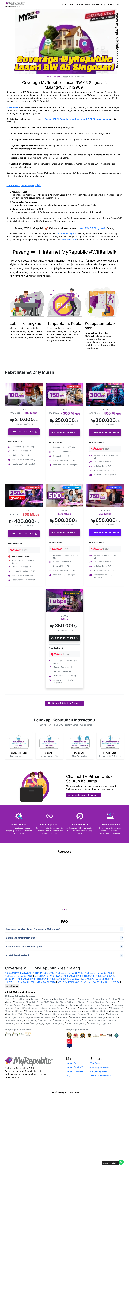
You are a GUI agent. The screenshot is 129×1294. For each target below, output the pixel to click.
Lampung (84, 1008)
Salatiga (102, 1017)
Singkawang (31, 1020)
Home (63, 4)
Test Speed (95, 1063)
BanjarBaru (58, 999)
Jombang (107, 1005)
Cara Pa (11, 185)
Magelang (104, 1008)
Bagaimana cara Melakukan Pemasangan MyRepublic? (64, 929)
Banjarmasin (72, 999)
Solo (50, 1020)
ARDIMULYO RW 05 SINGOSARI (65, 979)
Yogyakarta (105, 1023)
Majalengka (116, 1008)
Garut (25, 1005)
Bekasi (103, 999)
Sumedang (100, 1020)
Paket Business (92, 4)
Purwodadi (50, 1017)
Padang (105, 1011)
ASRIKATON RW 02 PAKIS (43, 982)
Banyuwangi (85, 999)
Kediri (19, 1008)
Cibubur (72, 1002)
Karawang (118, 1005)
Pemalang (71, 1014)
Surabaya (111, 1020)
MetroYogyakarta (61, 1011)
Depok (17, 1005)
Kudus (52, 1008)
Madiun (93, 1008)
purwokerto (63, 1017)
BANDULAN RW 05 (90, 982)
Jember (81, 1005)
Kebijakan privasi (98, 1071)
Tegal (47, 1023)
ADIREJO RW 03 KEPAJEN (18, 973)
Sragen (57, 1020)
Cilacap (82, 1002)
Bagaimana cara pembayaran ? (64, 937)
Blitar (121, 999)
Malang (20, 1011)
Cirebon (100, 1002)
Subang (67, 1020)
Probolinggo (11, 1017)
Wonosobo (93, 1023)
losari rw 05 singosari (67, 233)
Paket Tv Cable (75, 4)
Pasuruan (29, 1014)
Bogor (9, 1002)
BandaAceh (36, 999)
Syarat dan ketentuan (100, 1075)
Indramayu (54, 1005)
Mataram (39, 1011)
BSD (47, 1002)
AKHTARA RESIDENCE (44, 973)
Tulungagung (80, 1023)
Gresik (44, 1005)
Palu (21, 1014)
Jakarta (64, 1005)
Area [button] (111, 4)
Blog (103, 4)
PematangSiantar (86, 1014)
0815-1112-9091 (69, 239)
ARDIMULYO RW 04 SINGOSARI (33, 979)
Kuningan (61, 1008)
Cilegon (91, 1002)
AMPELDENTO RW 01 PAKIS (70, 973)
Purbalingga (25, 1017)
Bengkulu (113, 999)
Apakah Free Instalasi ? (64, 955)
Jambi (73, 1005)
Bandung (47, 999)
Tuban (69, 1023)
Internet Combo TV (75, 1067)
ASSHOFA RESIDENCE (68, 982)
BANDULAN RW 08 (110, 982)
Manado (29, 1011)
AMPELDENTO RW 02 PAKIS (99, 973)
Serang (20, 1020)
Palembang (12, 1014)
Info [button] (120, 4)
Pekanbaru (59, 1014)
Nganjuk (87, 1011)
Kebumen (10, 1008)
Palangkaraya (116, 1011)
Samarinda (112, 1017)
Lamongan (72, 1008)
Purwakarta (38, 1017)
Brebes (40, 1002)
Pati (38, 1014)
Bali (15, 999)
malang (57, 76)
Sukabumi (77, 1020)
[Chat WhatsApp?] (121, 1162)
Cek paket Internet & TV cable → (83, 795)
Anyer (8, 999)
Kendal (26, 1008)
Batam (96, 999)
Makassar (10, 1011)
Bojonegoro (20, 1002)
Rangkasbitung (89, 1017)
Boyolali (31, 1002)
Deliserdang (112, 1002)
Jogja (98, 1005)
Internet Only (72, 1063)
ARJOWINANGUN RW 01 (17, 982)
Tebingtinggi (37, 1023)
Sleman (43, 1020)
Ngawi (96, 1011)
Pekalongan (47, 1014)
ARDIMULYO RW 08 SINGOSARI (97, 979)
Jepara (90, 1005)
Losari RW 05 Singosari (91, 228)
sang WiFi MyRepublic (28, 185)
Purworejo (75, 1017)
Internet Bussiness (74, 1071)
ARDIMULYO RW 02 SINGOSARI (79, 976)
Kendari (36, 1008)
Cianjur (63, 1002)
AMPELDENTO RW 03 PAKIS (19, 976)
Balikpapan (23, 999)
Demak (8, 1005)
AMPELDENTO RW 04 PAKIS (48, 976)
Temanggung (58, 1023)
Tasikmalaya (23, 1023)
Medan (48, 1011)
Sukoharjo (88, 1020)
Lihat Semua (12, 986)
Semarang (10, 1020)
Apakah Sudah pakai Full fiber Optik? (64, 946)
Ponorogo (101, 1014)
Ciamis (54, 1002)
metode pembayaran (100, 1067)
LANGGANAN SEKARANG (23, 431)
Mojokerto (77, 1011)
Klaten (44, 1008)
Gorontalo (34, 1005)
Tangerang (10, 1023)
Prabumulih (112, 1014)
